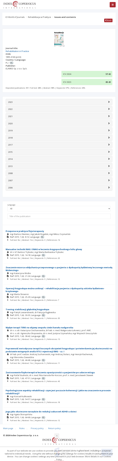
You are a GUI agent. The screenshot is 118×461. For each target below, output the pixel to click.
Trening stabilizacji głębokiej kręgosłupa (27, 309)
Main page (8, 428)
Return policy (54, 428)
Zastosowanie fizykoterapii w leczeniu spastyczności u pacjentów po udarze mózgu (50, 372)
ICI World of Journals (15, 17)
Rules (22, 428)
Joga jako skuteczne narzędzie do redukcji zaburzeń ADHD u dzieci (41, 411)
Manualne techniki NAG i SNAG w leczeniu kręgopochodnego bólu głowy (44, 249)
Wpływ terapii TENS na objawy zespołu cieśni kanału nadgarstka (39, 327)
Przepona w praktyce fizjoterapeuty (25, 231)
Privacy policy (37, 428)
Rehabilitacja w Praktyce (39, 17)
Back (108, 20)
